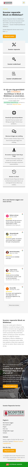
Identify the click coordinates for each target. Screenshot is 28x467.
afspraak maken (16, 104)
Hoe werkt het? (7, 424)
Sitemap (18, 459)
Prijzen (4, 426)
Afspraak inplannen (10, 386)
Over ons (5, 429)
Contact (5, 433)
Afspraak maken (9, 36)
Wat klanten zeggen (8, 422)
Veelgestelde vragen (8, 431)
